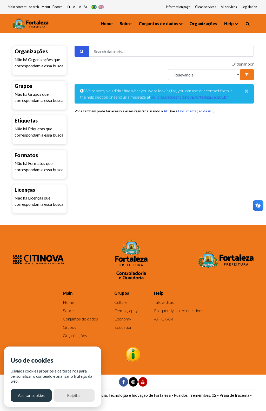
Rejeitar (74, 395)
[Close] (247, 91)
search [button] (34, 7)
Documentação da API (196, 111)
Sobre (126, 23)
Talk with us (164, 302)
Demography (126, 310)
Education (123, 327)
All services (229, 7)
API (166, 111)
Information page (178, 7)
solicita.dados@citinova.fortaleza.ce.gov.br (189, 96)
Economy (122, 318)
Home (107, 23)
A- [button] (74, 7)
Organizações (203, 23)
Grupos (69, 327)
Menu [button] (46, 7)
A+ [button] (86, 7)
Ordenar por (242, 63)
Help (229, 23)
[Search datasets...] (171, 51)
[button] (69, 7)
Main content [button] (17, 7)
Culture (121, 302)
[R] (204, 74)
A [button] (80, 7)
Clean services (205, 7)
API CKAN (163, 318)
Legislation (249, 7)
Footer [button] (57, 7)
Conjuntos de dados (158, 23)
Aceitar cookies (31, 395)
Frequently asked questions (178, 310)
